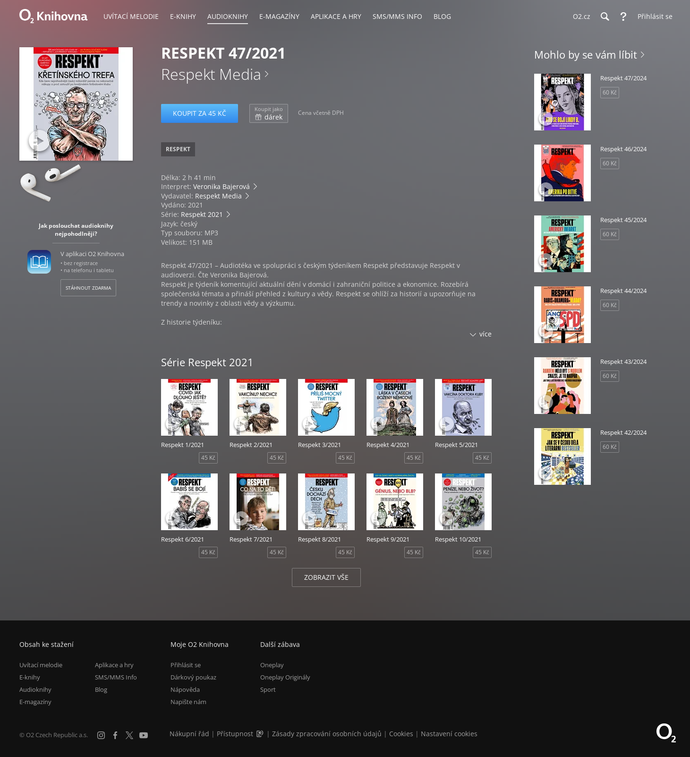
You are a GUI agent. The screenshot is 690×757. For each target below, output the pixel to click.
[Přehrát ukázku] (39, 140)
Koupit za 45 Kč (199, 113)
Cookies (401, 733)
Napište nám (188, 701)
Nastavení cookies (449, 733)
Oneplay (272, 665)
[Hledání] (604, 16)
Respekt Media (211, 74)
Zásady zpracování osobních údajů (327, 733)
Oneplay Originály (285, 677)
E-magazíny (35, 701)
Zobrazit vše (326, 577)
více (485, 333)
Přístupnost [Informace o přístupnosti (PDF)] (235, 733)
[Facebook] (115, 735)
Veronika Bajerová (221, 186)
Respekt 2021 (202, 214)
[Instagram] (101, 735)
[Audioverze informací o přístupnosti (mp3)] (260, 733)
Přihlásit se (185, 665)
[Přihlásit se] (653, 16)
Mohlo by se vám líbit (585, 54)
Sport (268, 689)
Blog (101, 689)
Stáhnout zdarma (88, 287)
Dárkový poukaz (193, 677)
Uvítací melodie (40, 665)
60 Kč (610, 92)
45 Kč (208, 458)
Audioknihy (35, 689)
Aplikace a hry (114, 665)
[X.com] (129, 735)
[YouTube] (143, 735)
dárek (269, 113)
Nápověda (185, 689)
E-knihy (29, 677)
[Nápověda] (623, 16)
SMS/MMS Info (116, 677)
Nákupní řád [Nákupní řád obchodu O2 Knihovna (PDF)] (189, 733)
